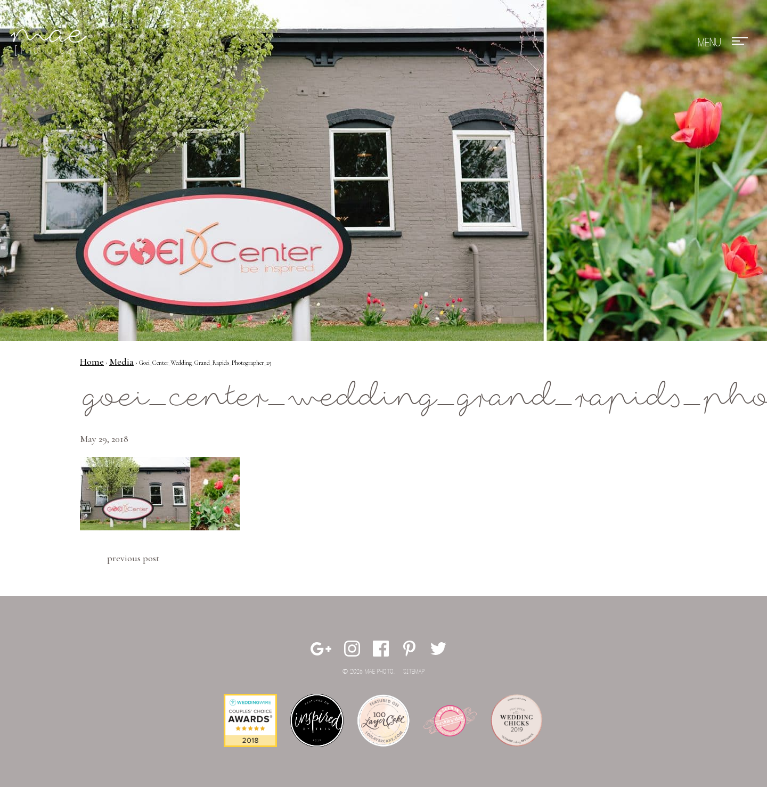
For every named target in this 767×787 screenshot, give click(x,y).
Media (121, 361)
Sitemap (414, 672)
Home (92, 361)
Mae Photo (51, 42)
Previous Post (133, 558)
